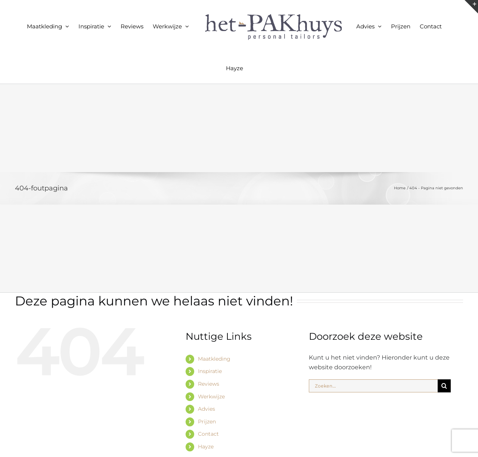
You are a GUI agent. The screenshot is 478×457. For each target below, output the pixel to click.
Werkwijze (211, 396)
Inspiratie (210, 371)
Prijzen (207, 421)
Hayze (206, 446)
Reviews (208, 383)
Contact (208, 433)
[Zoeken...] (373, 385)
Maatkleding (214, 358)
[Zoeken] (444, 385)
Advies (206, 408)
